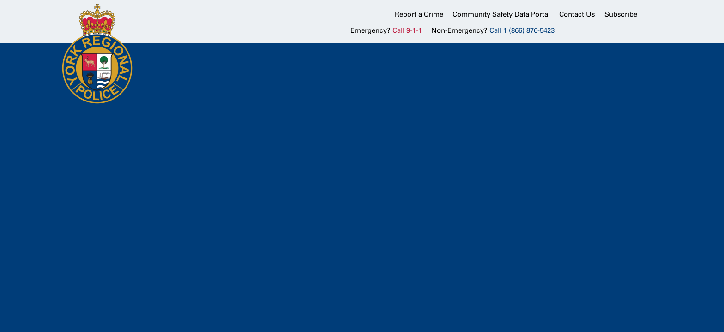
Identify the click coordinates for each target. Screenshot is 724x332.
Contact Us (577, 14)
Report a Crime (419, 14)
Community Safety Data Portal (501, 14)
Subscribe (620, 14)
